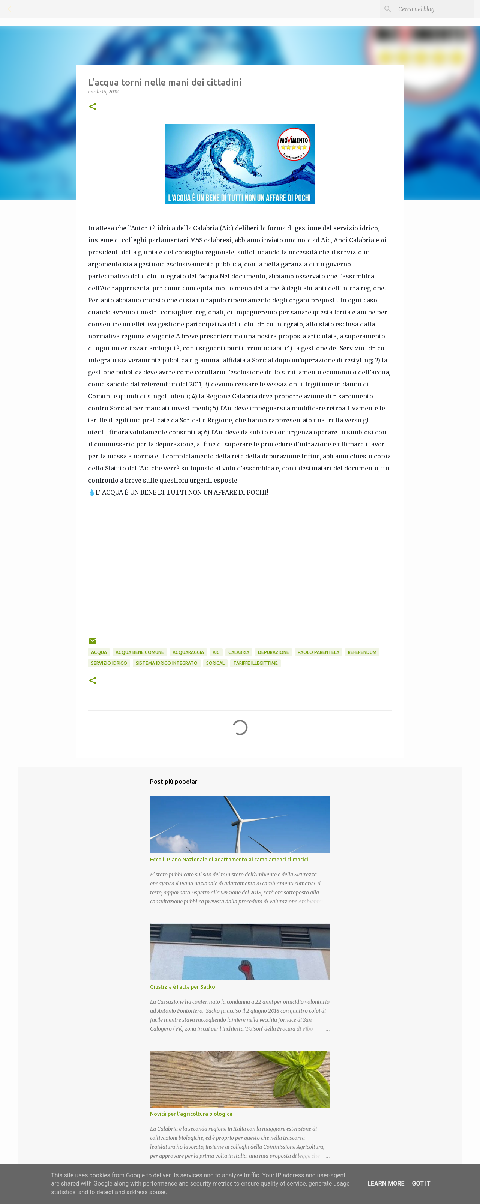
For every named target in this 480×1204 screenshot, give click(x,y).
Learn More (386, 1183)
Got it (421, 1183)
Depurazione (273, 652)
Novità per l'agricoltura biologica (191, 1114)
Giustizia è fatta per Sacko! (183, 987)
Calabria (238, 652)
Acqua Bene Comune (140, 652)
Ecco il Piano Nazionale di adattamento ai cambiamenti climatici (229, 860)
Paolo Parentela (318, 652)
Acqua (99, 652)
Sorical (215, 663)
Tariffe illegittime (255, 663)
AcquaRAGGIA (188, 652)
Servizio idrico (109, 663)
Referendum (362, 652)
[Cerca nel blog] (434, 9)
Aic (216, 652)
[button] (92, 107)
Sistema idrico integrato (167, 663)
